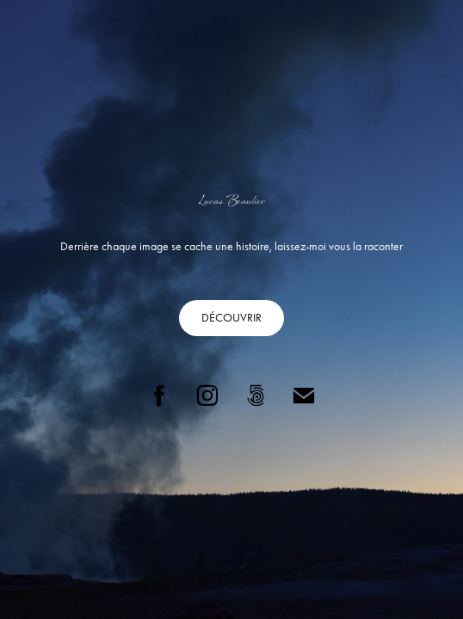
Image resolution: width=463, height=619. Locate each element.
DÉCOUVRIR (231, 317)
